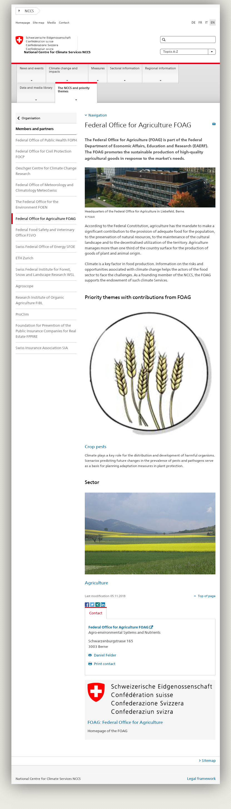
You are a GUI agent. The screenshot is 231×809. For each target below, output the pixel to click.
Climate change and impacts (63, 70)
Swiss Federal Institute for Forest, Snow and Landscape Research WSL (45, 272)
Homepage (23, 22)
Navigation (97, 115)
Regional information (160, 68)
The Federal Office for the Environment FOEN (37, 204)
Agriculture (96, 582)
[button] (164, 39)
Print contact (104, 663)
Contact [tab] (95, 613)
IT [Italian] (206, 22)
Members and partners (35, 128)
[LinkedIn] (103, 604)
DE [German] (193, 22)
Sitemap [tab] (209, 760)
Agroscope (24, 286)
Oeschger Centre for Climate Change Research (46, 171)
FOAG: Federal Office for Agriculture (125, 722)
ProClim (22, 314)
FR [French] (200, 22)
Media (51, 22)
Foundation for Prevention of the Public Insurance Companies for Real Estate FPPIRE (46, 331)
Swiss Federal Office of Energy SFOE (45, 246)
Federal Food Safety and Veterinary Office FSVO (45, 232)
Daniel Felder (104, 655)
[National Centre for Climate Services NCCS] (81, 45)
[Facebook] (87, 604)
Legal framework (201, 778)
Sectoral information (125, 68)
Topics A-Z (188, 51)
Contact (64, 22)
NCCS (26, 10)
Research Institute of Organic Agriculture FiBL (40, 300)
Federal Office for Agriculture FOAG (118, 627)
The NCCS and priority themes (74, 91)
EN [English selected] (213, 22)
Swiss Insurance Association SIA (42, 348)
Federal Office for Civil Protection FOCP (43, 154)
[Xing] (98, 604)
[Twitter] (92, 604)
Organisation (30, 116)
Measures (98, 68)
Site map (38, 22)
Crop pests (95, 446)
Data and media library (36, 88)
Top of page (206, 596)
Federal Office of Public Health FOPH (46, 140)
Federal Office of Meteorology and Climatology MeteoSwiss (44, 187)
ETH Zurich (24, 258)
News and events (31, 68)
